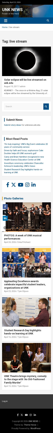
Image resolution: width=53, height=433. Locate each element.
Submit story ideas (12, 125)
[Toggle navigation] (5, 20)
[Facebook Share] (5, 206)
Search (46, 106)
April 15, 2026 (10, 386)
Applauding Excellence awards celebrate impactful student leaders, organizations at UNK (25, 284)
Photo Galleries (13, 198)
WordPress (35, 428)
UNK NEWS (12, 9)
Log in (5, 401)
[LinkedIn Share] (5, 218)
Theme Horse (30, 425)
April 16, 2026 (10, 337)
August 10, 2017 (11, 86)
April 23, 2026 (10, 291)
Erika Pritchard (24, 242)
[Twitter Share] (5, 212)
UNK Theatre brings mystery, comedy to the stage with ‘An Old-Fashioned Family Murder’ (25, 379)
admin (22, 86)
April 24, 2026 (10, 242)
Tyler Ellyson (23, 291)
